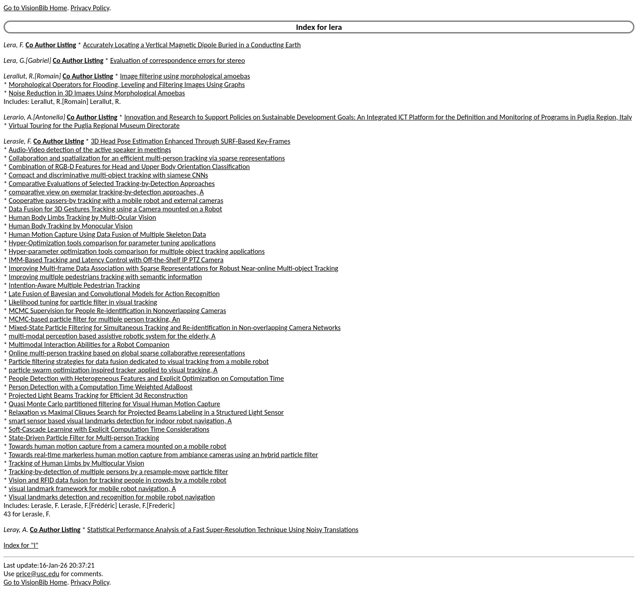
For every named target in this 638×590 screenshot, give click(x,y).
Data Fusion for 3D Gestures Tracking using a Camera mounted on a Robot (115, 209)
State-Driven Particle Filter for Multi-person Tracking (84, 437)
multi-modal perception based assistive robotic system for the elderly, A (112, 336)
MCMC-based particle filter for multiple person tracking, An (94, 319)
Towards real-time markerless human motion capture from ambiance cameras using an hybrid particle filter (163, 454)
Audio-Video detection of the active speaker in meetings (90, 149)
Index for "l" (21, 545)
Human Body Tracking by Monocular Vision (71, 226)
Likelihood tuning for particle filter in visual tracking (83, 302)
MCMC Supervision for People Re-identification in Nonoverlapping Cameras (117, 310)
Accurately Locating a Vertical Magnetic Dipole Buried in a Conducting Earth (192, 45)
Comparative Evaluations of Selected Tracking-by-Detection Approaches (112, 183)
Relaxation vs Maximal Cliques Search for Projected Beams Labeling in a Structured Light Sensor (146, 412)
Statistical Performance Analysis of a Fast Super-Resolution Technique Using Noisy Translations (223, 529)
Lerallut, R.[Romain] (32, 76)
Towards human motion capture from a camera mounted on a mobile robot (118, 446)
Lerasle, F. (18, 141)
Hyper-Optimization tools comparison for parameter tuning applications (112, 243)
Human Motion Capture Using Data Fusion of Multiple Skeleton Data (107, 234)
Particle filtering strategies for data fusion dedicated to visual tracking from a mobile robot (139, 361)
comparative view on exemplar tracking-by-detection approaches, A (106, 192)
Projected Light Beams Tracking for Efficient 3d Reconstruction (98, 395)
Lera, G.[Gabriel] (27, 60)
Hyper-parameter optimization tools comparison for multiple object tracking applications (137, 251)
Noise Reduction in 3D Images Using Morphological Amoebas (97, 93)
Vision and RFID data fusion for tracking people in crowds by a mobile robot (118, 480)
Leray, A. (16, 529)
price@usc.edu (37, 573)
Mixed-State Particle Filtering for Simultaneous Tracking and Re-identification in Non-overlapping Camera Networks (175, 327)
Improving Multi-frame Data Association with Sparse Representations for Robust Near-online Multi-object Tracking (174, 268)
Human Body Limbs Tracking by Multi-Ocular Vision (82, 217)
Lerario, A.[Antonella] (34, 117)
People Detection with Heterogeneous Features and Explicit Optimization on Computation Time (146, 378)
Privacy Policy (89, 8)
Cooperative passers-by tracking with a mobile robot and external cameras (116, 200)
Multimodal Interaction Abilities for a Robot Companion (89, 344)
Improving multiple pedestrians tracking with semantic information (105, 276)
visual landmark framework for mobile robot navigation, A (92, 488)
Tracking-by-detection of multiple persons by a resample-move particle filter (118, 471)
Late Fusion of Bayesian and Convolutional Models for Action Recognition (114, 293)
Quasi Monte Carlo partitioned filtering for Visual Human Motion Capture (114, 404)
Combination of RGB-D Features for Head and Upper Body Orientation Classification (129, 166)
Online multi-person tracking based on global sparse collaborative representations (127, 353)
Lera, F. (14, 45)
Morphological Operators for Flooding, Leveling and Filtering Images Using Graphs (127, 84)
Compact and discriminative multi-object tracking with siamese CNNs (108, 175)
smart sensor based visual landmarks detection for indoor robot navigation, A (120, 421)
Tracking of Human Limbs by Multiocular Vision (77, 463)
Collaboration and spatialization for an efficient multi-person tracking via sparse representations (147, 158)
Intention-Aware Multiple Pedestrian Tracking (74, 285)
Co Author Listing (50, 45)
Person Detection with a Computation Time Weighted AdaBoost (101, 387)
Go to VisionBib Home (35, 8)
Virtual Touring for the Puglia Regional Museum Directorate (94, 125)
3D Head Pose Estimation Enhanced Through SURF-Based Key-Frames (190, 141)
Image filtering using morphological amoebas (185, 76)
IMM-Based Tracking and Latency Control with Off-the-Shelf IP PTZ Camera (116, 260)
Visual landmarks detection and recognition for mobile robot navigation (112, 497)
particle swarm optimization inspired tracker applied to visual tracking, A (113, 370)
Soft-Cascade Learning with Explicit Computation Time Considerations (109, 429)
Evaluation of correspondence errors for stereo (177, 60)
